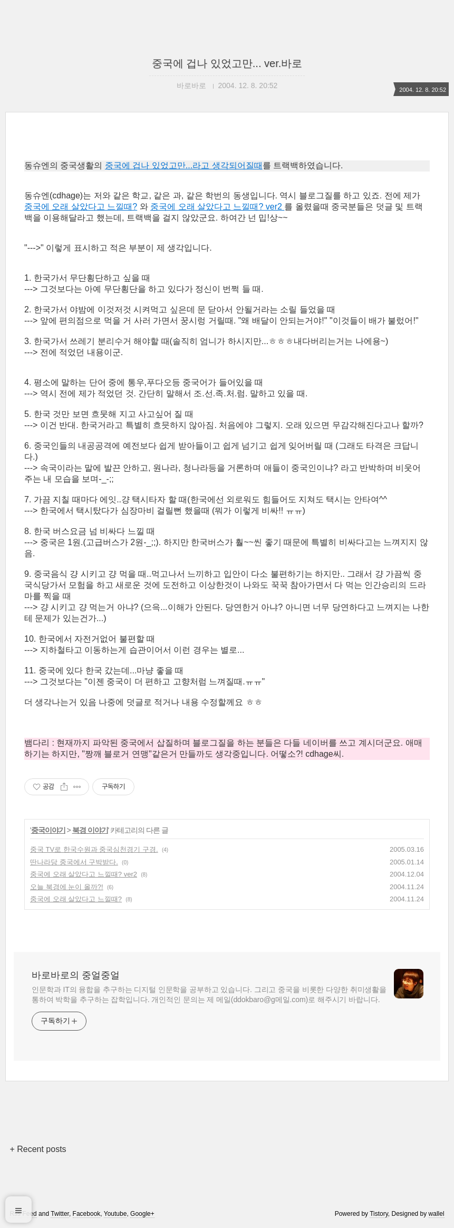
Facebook (87, 1213)
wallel (437, 1213)
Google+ (142, 1213)
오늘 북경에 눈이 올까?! (66, 887)
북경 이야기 (90, 830)
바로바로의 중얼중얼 (76, 975)
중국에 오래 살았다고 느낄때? (80, 206)
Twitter (60, 1213)
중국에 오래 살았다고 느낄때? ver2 (217, 206)
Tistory (379, 1213)
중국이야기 (48, 830)
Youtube (115, 1213)
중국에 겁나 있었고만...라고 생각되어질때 (184, 165)
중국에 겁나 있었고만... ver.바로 (227, 63)
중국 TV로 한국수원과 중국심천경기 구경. (94, 849)
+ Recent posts (37, 1149)
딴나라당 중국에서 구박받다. (74, 862)
